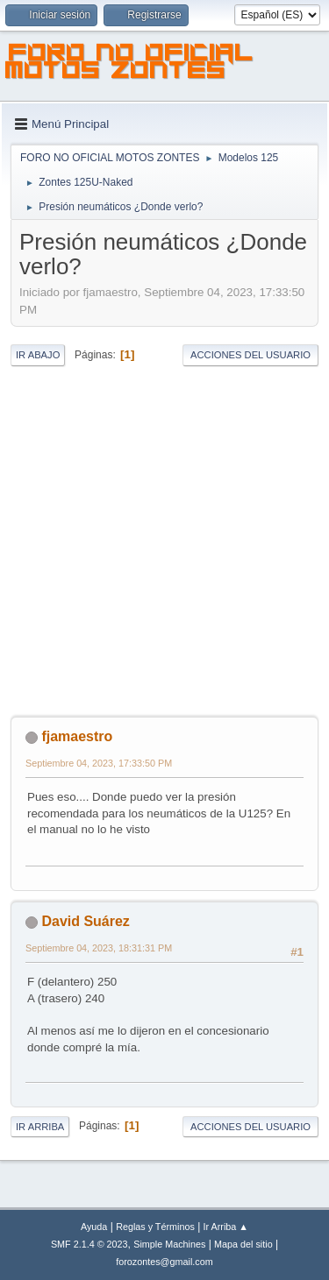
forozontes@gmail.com (164, 1261)
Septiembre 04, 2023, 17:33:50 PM (98, 763)
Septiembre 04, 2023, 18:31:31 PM (98, 948)
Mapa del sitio (243, 1244)
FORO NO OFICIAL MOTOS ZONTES (129, 64)
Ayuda (94, 1226)
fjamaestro (76, 736)
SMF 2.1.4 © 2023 (89, 1244)
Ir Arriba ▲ (226, 1226)
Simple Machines (169, 1244)
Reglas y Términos (155, 1226)
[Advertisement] (164, 542)
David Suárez (85, 921)
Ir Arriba (40, 1126)
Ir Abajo (38, 355)
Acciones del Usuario (250, 355)
